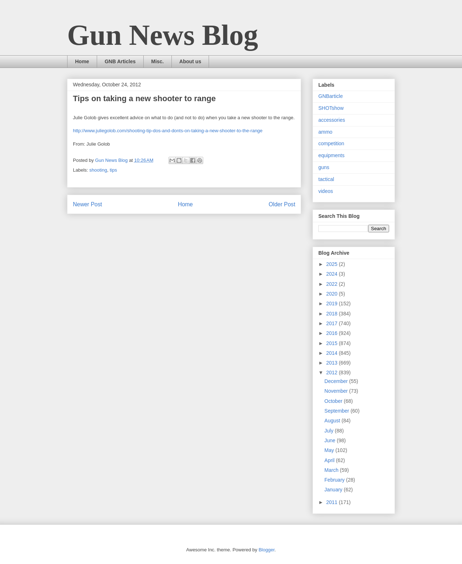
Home (82, 61)
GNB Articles (120, 61)
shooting (98, 170)
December (336, 381)
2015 (332, 343)
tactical (326, 179)
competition (331, 143)
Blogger (266, 549)
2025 (332, 264)
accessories (331, 120)
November (336, 391)
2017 (332, 323)
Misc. (157, 61)
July (329, 431)
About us (190, 61)
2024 (332, 274)
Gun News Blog (162, 35)
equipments (331, 155)
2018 (332, 314)
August (332, 420)
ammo (325, 132)
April (330, 460)
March (332, 470)
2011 (332, 502)
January (334, 489)
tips (113, 170)
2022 (332, 284)
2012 (332, 372)
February (335, 480)
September (337, 411)
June (330, 440)
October (334, 401)
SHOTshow (331, 108)
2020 (332, 294)
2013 (332, 363)
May (329, 450)
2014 (332, 353)
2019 (332, 303)
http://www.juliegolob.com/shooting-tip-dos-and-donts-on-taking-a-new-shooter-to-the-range (167, 130)
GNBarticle (330, 96)
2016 (332, 333)
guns (323, 167)
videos (325, 191)
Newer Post (87, 204)
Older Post (282, 204)
